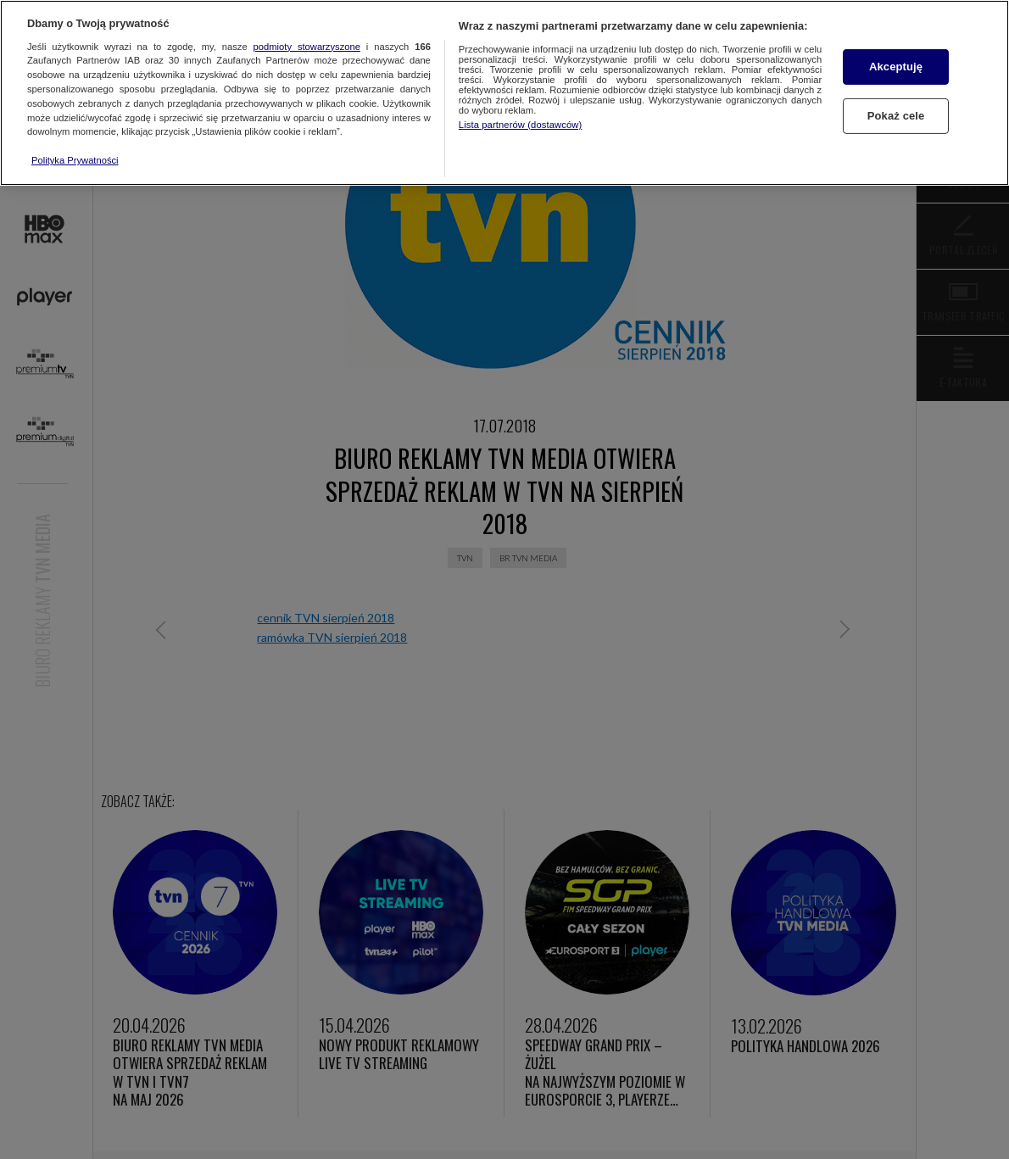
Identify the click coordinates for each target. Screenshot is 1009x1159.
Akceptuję (896, 66)
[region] (504, 93)
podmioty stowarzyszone (307, 47)
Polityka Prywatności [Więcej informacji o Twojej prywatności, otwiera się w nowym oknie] (75, 160)
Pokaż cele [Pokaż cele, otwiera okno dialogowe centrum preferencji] (896, 115)
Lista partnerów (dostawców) (520, 125)
